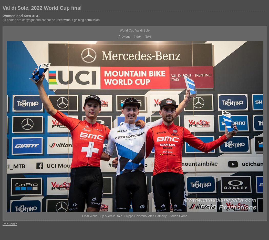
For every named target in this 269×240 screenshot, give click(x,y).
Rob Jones (10, 224)
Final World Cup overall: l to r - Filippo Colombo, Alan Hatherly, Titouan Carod (134, 216)
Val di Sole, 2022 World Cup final (42, 8)
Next (148, 36)
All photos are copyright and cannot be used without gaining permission (51, 20)
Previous (124, 36)
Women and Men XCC (21, 16)
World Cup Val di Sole (135, 30)
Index (137, 36)
